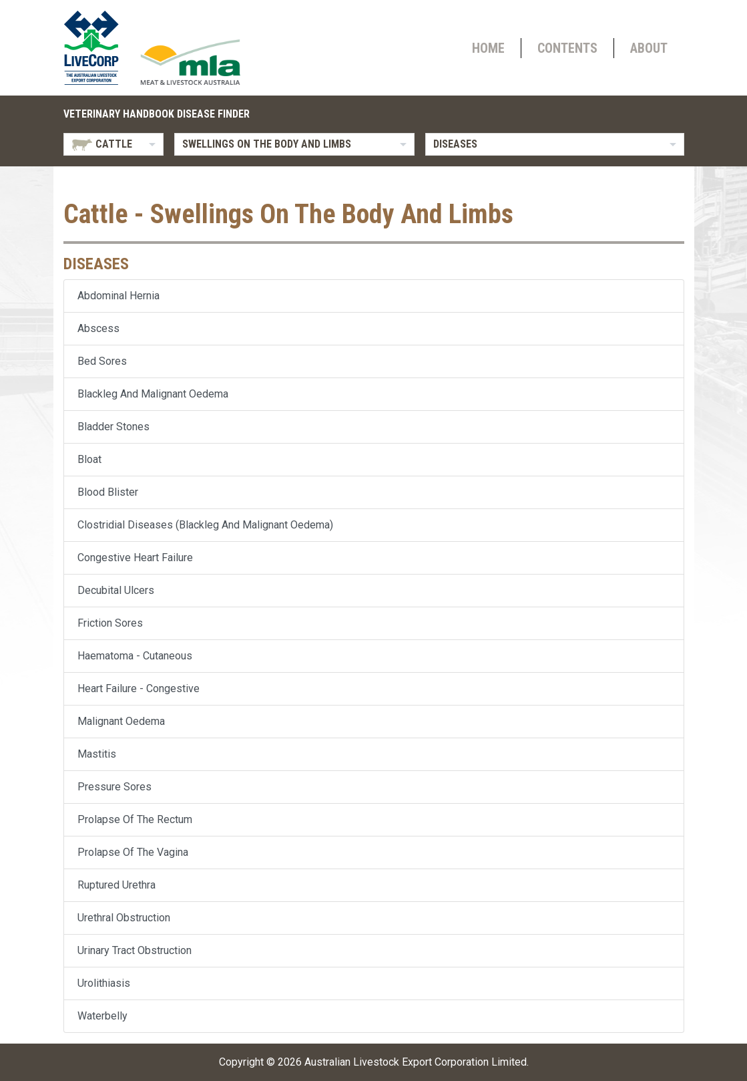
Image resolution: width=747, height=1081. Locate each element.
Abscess (98, 328)
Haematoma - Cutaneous (134, 655)
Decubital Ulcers (115, 590)
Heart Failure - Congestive (138, 688)
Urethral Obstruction (123, 917)
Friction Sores (110, 623)
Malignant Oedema (121, 721)
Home (488, 48)
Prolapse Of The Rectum (134, 819)
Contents (567, 48)
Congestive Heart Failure (135, 557)
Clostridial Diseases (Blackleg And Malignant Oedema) (205, 524)
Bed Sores (102, 361)
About (649, 48)
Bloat (89, 459)
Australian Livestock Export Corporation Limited (415, 1062)
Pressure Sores (114, 786)
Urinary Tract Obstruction (134, 950)
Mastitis (96, 754)
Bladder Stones (113, 426)
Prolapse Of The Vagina (132, 852)
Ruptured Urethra (116, 885)
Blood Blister (107, 492)
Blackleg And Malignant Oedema (152, 394)
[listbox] (113, 144)
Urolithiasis (103, 983)
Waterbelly (102, 1016)
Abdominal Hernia (118, 295)
